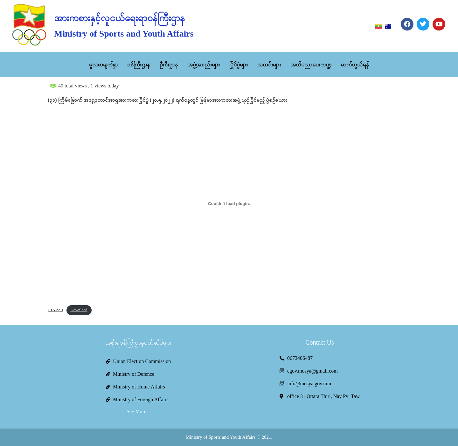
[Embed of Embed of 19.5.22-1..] (229, 203)
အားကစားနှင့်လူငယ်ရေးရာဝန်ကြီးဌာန (119, 18)
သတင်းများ (269, 64)
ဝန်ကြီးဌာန (138, 64)
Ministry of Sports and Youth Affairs (123, 33)
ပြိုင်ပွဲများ (238, 64)
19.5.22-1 (55, 310)
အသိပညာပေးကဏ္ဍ (310, 64)
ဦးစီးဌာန (169, 64)
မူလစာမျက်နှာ (103, 64)
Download (78, 310)
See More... (138, 411)
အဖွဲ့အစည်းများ (203, 64)
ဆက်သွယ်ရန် (355, 64)
